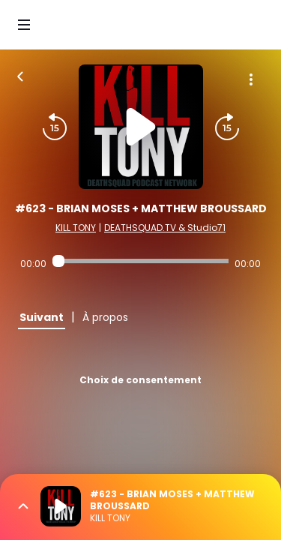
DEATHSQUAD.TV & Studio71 (165, 227)
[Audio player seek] (140, 261)
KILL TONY (75, 227)
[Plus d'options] (251, 79)
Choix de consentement (140, 380)
